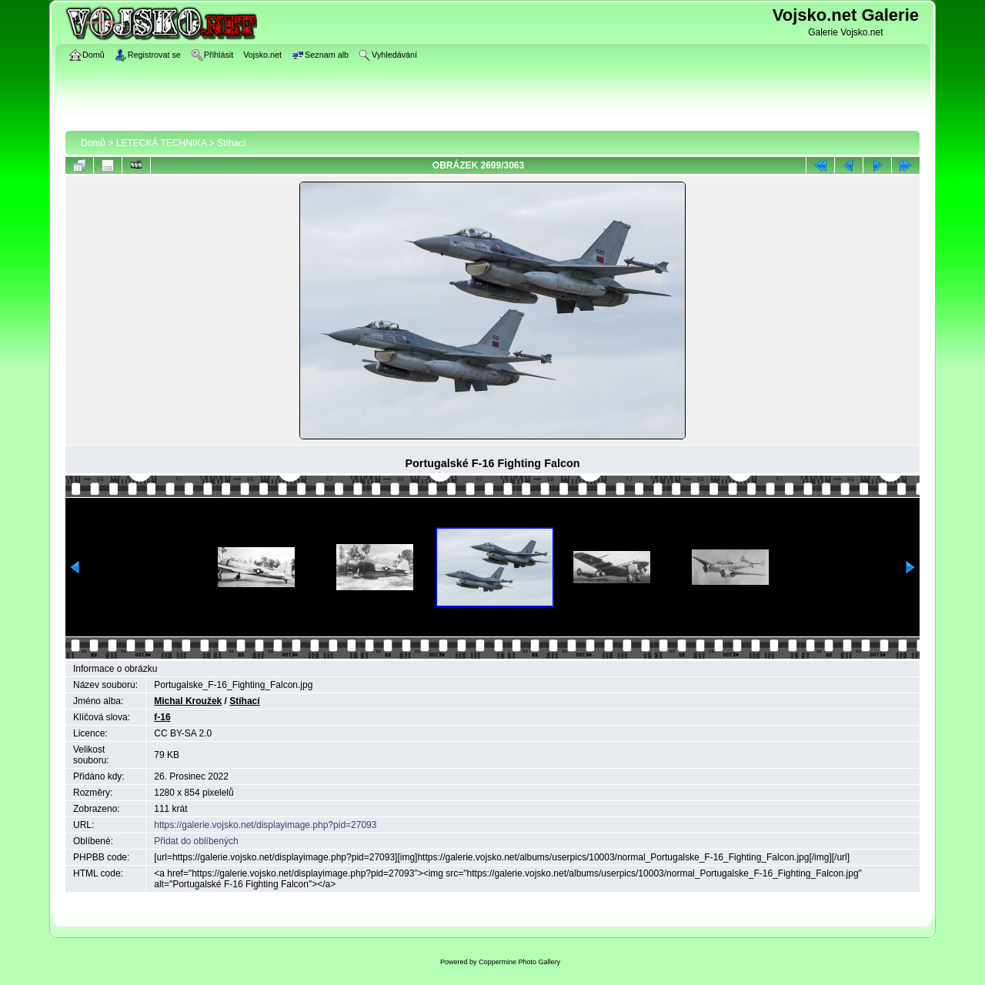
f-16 (162, 717)
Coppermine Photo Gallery (519, 962)
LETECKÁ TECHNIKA (161, 143)
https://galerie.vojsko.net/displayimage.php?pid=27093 (265, 825)
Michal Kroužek (188, 701)
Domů (93, 143)
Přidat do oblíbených (196, 841)
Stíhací (231, 143)
